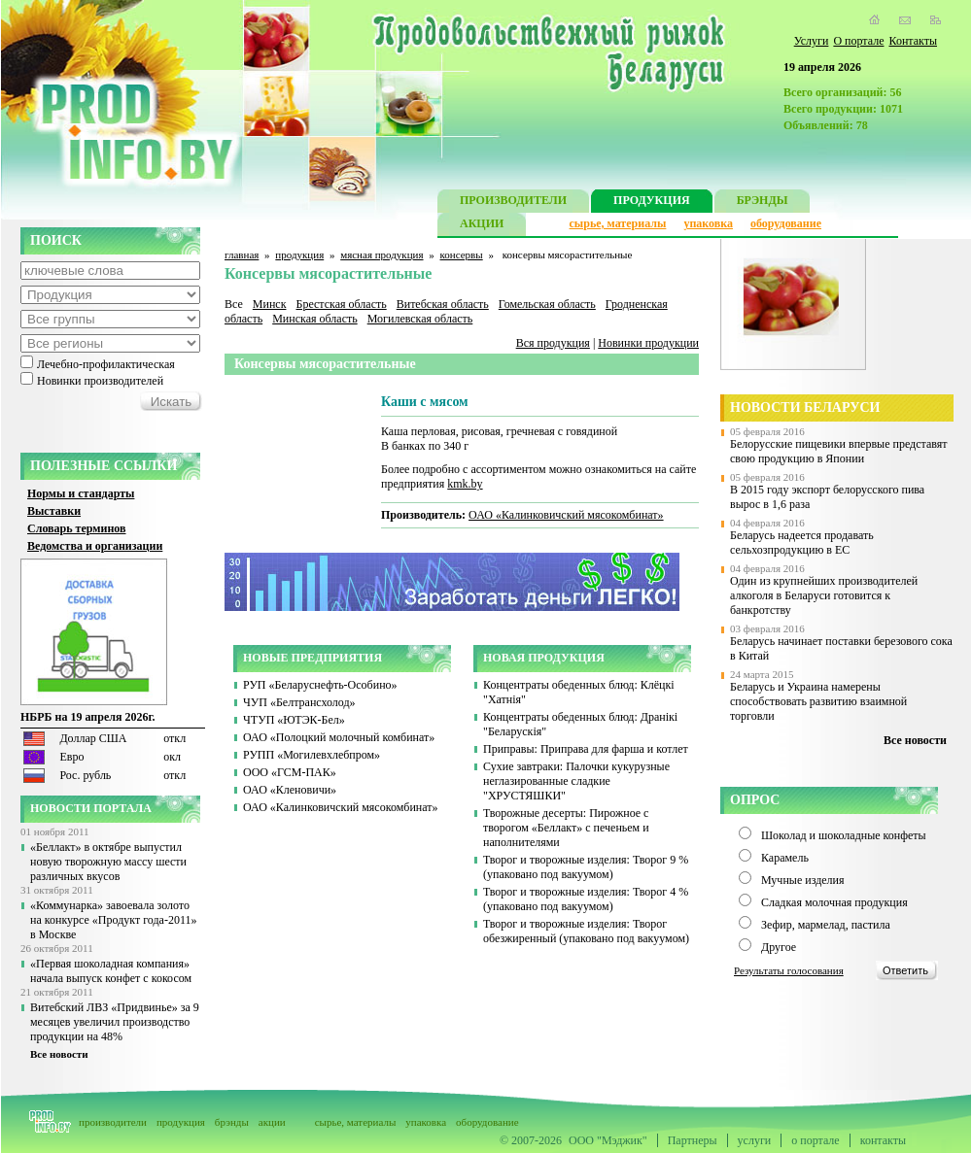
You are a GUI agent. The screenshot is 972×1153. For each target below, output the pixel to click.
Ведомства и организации (94, 546)
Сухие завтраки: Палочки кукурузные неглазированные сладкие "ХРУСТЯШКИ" (576, 781)
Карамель (785, 858)
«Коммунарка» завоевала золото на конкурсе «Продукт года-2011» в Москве (113, 920)
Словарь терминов (76, 528)
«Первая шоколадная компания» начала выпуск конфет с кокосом (110, 971)
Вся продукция (553, 343)
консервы (461, 254)
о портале (815, 1140)
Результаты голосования (789, 970)
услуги (755, 1140)
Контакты (912, 41)
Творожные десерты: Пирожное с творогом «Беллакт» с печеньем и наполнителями (566, 827)
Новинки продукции (648, 343)
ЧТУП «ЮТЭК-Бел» (294, 720)
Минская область (315, 318)
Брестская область (340, 304)
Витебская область (443, 304)
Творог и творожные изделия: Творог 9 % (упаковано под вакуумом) (585, 867)
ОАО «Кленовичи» (289, 790)
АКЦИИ (481, 226)
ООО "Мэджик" (608, 1140)
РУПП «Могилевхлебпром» (311, 755)
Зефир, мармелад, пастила (825, 925)
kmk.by (464, 484)
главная (242, 254)
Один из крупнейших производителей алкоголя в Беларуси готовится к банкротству (824, 595)
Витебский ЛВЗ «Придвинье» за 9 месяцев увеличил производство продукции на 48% (114, 1021)
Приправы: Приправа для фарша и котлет (585, 749)
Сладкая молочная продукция (834, 902)
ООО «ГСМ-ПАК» (289, 772)
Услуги (811, 41)
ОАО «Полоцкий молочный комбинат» (338, 737)
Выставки (54, 511)
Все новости (59, 1054)
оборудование (785, 223)
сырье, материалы (618, 223)
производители (113, 1122)
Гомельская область (547, 304)
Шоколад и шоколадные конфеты (843, 835)
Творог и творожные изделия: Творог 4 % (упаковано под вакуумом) (585, 899)
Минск (270, 304)
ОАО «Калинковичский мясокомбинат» (566, 515)
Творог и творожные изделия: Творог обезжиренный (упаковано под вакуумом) (586, 931)
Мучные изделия (803, 880)
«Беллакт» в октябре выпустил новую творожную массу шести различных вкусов (108, 861)
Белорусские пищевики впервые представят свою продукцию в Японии (839, 451)
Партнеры (692, 1140)
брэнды (232, 1122)
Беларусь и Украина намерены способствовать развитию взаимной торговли (818, 701)
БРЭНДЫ (762, 202)
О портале (858, 41)
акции (272, 1122)
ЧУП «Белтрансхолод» (299, 702)
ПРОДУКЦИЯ (652, 202)
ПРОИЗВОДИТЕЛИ (513, 202)
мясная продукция (381, 254)
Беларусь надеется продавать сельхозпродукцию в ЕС (802, 542)
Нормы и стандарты (80, 493)
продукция (299, 254)
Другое (778, 947)
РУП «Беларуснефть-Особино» (320, 685)
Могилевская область (420, 318)
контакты (883, 1140)
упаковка (708, 223)
